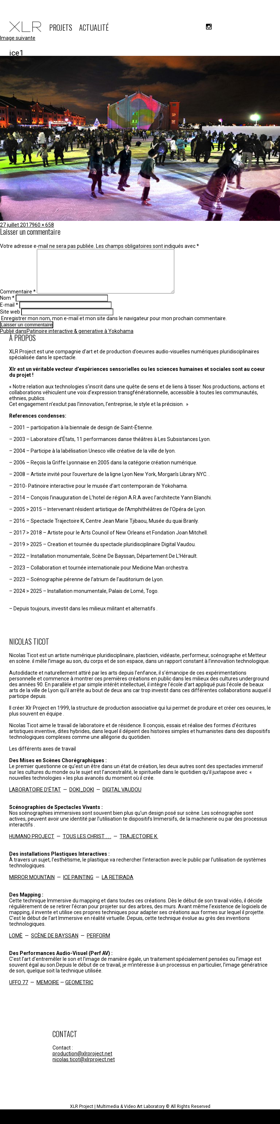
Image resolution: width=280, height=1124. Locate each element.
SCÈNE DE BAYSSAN (54, 944)
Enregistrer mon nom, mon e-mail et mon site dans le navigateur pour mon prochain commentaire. (114, 327)
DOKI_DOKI (81, 798)
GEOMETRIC (79, 991)
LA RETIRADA (117, 886)
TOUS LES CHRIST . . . (87, 845)
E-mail (9, 314)
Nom (7, 307)
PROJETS (60, 27)
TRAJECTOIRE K (139, 845)
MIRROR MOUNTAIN (32, 886)
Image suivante (17, 38)
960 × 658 (43, 225)
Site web (10, 320)
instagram (209, 27)
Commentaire (18, 300)
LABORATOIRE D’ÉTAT (35, 798)
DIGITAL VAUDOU (121, 798)
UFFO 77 (18, 991)
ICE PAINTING (78, 886)
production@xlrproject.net (82, 1062)
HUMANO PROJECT (31, 845)
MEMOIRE (47, 991)
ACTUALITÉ (94, 27)
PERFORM (98, 944)
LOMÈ (16, 944)
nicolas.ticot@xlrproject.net (83, 1068)
